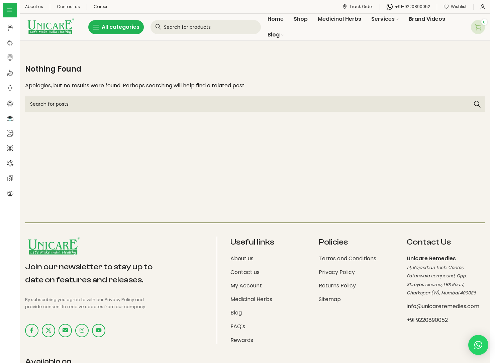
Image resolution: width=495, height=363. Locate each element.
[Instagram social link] (82, 330)
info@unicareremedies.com (443, 306)
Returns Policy (337, 285)
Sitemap (330, 299)
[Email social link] (65, 330)
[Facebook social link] (31, 330)
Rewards (241, 340)
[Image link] (53, 246)
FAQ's (237, 326)
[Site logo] (50, 26)
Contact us (245, 272)
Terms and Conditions (347, 258)
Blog (236, 312)
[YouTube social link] (98, 330)
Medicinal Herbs (251, 299)
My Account (246, 285)
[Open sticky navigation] (116, 27)
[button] (478, 345)
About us (242, 258)
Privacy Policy (337, 272)
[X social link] (48, 330)
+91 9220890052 (427, 320)
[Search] (255, 104)
